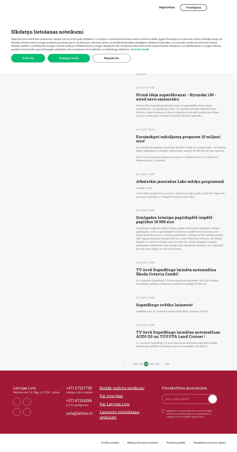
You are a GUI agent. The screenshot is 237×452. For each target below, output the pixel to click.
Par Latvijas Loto (115, 404)
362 (168, 364)
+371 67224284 (79, 400)
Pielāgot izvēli (69, 58)
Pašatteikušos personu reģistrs (209, 442)
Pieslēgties (193, 7)
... (130, 364)
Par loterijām (111, 395)
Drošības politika (110, 442)
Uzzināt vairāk (140, 49)
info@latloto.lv (79, 413)
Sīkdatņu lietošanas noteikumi (142, 442)
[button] (217, 8)
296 (135, 364)
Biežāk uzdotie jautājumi (122, 388)
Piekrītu (28, 58)
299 (151, 364)
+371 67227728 (79, 388)
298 (146, 364)
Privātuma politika (175, 442)
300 (157, 364)
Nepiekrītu (111, 58)
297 (141, 364)
